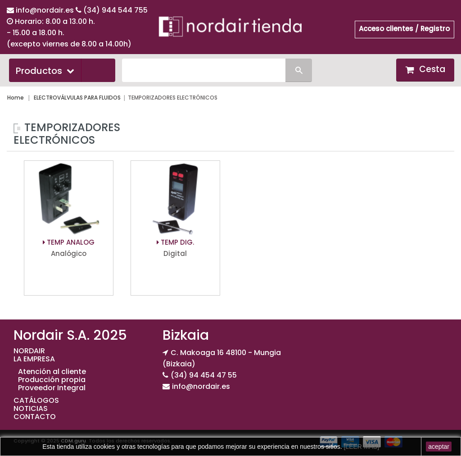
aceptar (438, 446)
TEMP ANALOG (69, 242)
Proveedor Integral (52, 388)
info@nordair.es (46, 10)
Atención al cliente (52, 371)
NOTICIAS (31, 408)
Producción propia (52, 379)
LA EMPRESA (34, 359)
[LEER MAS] (360, 446)
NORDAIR (29, 351)
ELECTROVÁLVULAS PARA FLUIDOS (77, 97)
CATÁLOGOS (36, 400)
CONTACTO (35, 416)
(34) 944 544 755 (115, 10)
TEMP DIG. (175, 242)
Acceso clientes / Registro (404, 28)
